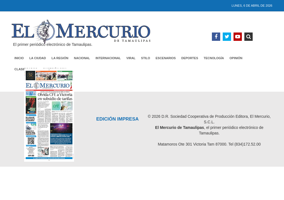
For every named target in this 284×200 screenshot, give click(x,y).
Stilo (145, 58)
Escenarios (166, 58)
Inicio (19, 58)
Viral (131, 58)
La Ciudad (37, 58)
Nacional (82, 58)
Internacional (108, 58)
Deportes (189, 58)
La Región (60, 58)
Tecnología (214, 58)
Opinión (236, 58)
